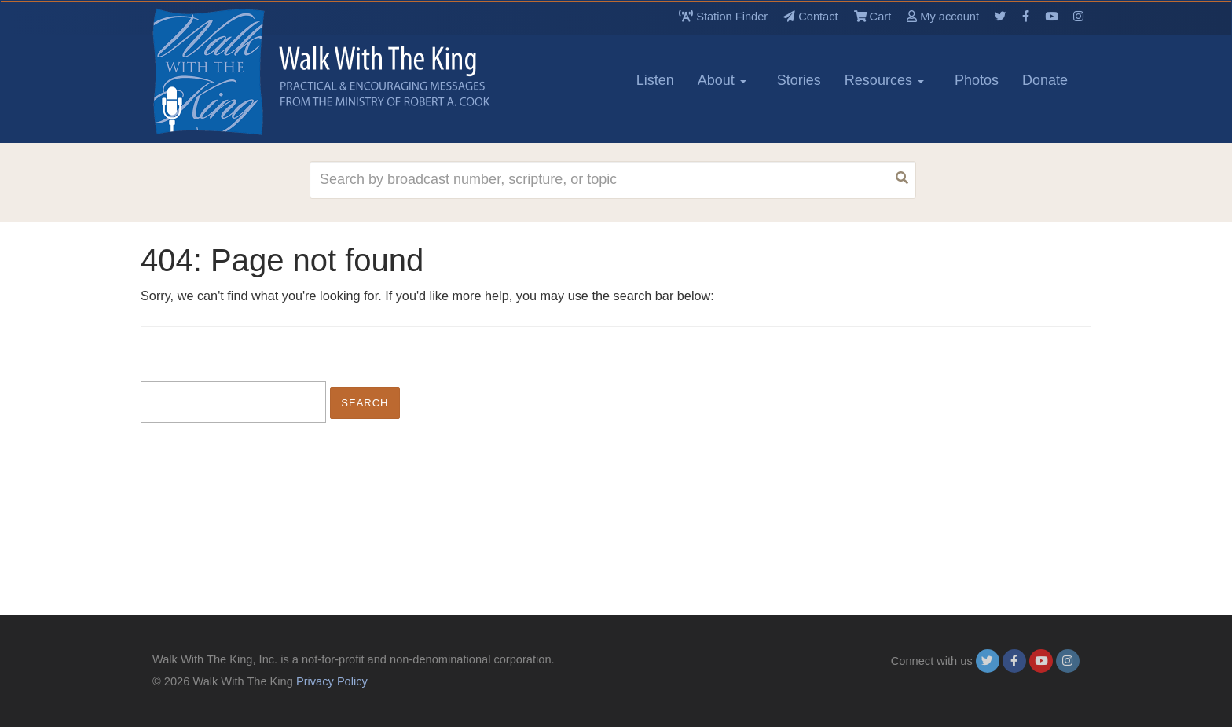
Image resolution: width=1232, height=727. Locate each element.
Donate (1045, 80)
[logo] (223, 72)
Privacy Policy (332, 681)
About (722, 80)
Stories (799, 80)
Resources (884, 80)
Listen (655, 80)
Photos (977, 80)
